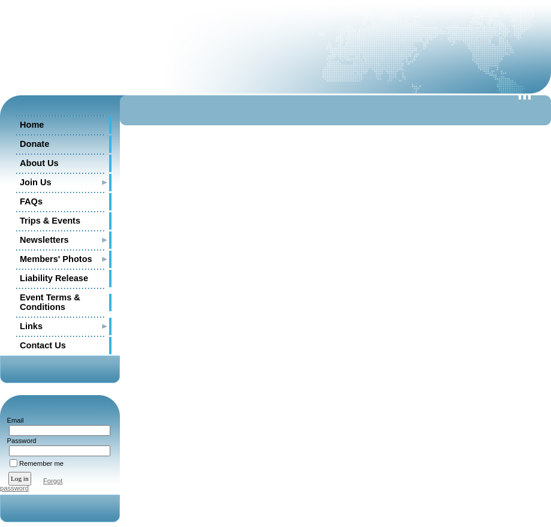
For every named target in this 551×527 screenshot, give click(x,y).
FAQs (31, 201)
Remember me (41, 463)
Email (12, 420)
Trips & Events (50, 220)
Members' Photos (56, 259)
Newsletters (44, 240)
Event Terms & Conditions (50, 302)
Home (32, 125)
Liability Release (54, 278)
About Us (39, 163)
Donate (34, 144)
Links (31, 326)
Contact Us (43, 345)
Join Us (36, 182)
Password (19, 440)
